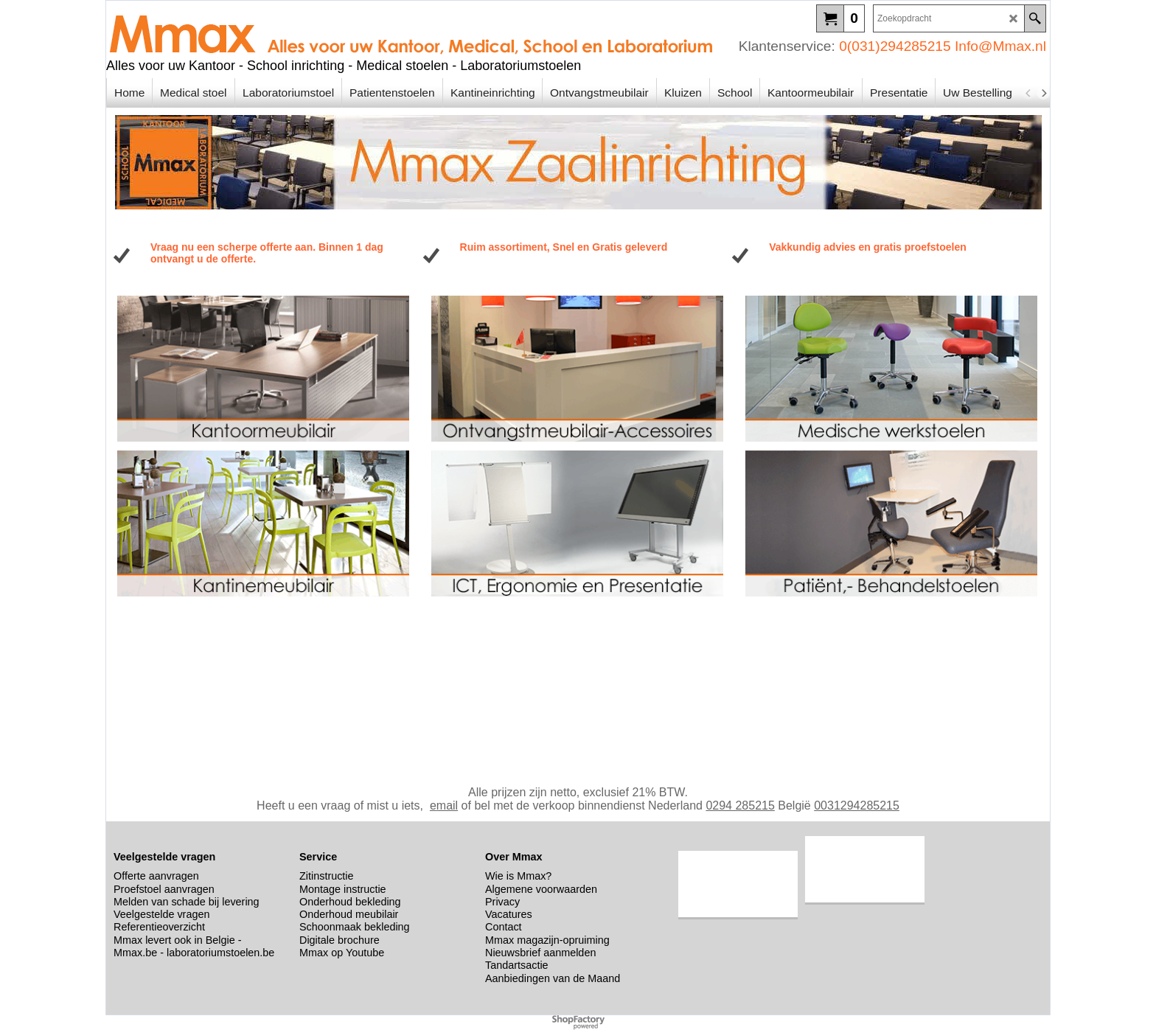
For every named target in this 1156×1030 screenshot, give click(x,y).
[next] (1043, 93)
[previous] (1028, 93)
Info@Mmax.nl (1000, 46)
